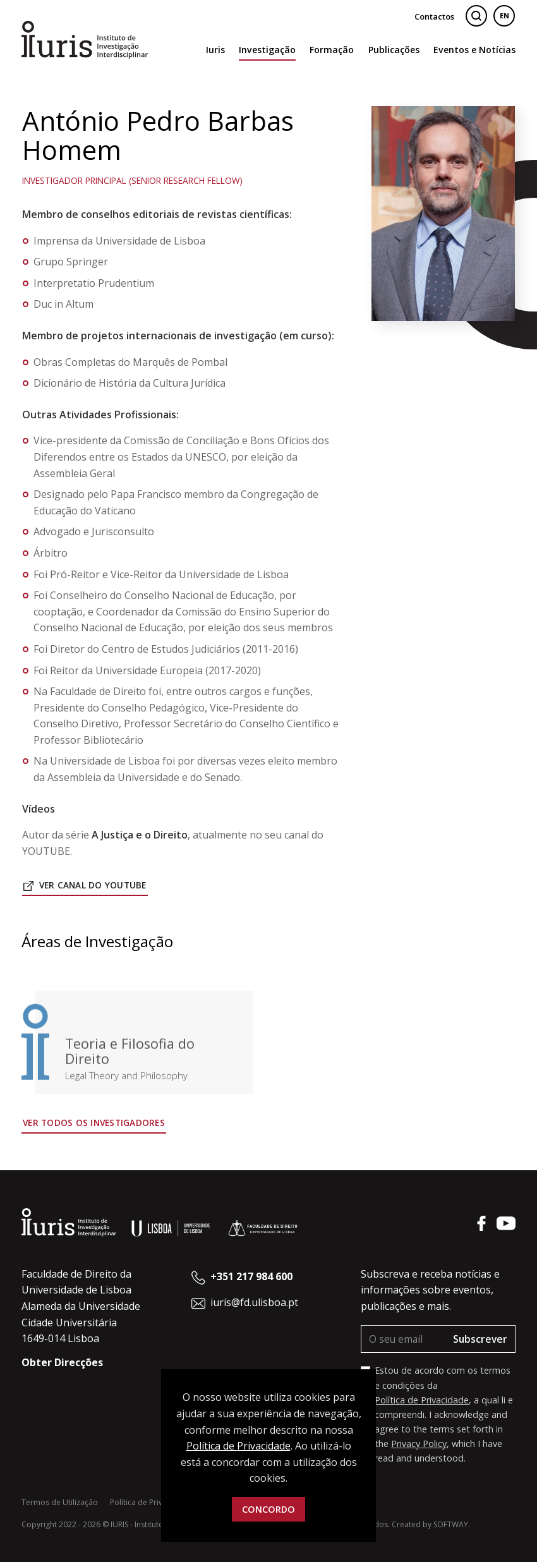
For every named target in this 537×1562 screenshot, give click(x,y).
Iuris (215, 50)
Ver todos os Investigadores (94, 1123)
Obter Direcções (62, 1362)
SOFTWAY (450, 1524)
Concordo (268, 1509)
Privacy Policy (419, 1444)
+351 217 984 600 (251, 1276)
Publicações (393, 50)
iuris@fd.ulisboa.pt (254, 1302)
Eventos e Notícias (474, 50)
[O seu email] (403, 1339)
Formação (332, 50)
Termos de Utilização (59, 1502)
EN (504, 15)
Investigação (267, 50)
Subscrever (480, 1339)
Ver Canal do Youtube (84, 885)
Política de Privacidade (422, 1400)
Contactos (434, 16)
